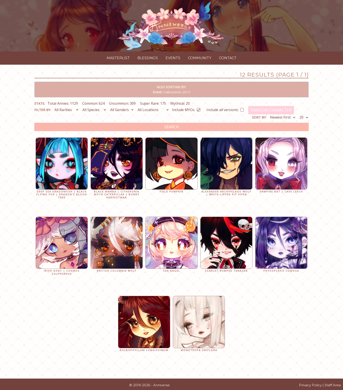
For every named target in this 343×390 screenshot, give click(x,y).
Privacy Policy (310, 385)
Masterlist (118, 58)
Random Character (271, 110)
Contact (228, 58)
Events (173, 58)
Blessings (147, 58)
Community (199, 58)
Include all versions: (225, 109)
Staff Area (333, 385)
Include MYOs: (186, 109)
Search (171, 126)
